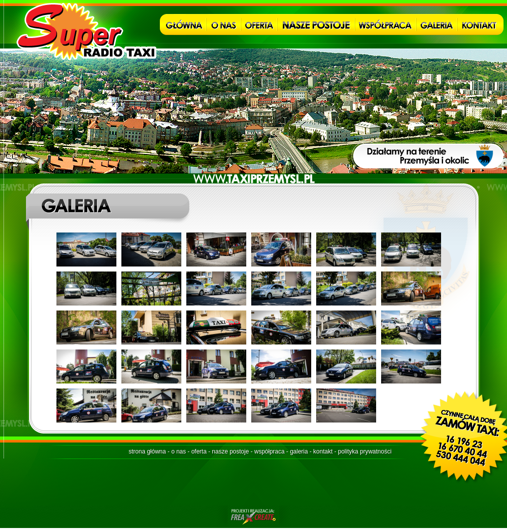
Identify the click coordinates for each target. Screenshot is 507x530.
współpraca (269, 451)
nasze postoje (230, 451)
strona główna (147, 451)
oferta (199, 451)
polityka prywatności (364, 451)
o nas (178, 451)
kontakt (323, 451)
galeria (299, 451)
